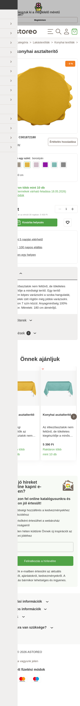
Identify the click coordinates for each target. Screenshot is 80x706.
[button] (6, 430)
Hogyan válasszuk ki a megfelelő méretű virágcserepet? (31, 17)
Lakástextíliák (41, 54)
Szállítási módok (13, 207)
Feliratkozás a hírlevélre (40, 576)
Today (16, 156)
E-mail (14, 561)
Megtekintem (40, 28)
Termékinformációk (34, 471)
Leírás (14, 285)
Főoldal (6, 54)
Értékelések (21, 345)
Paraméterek (19, 332)
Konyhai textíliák (64, 54)
